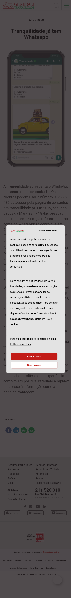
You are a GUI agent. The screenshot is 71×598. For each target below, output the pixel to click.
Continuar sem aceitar (48, 231)
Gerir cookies (34, 365)
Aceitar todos (34, 356)
